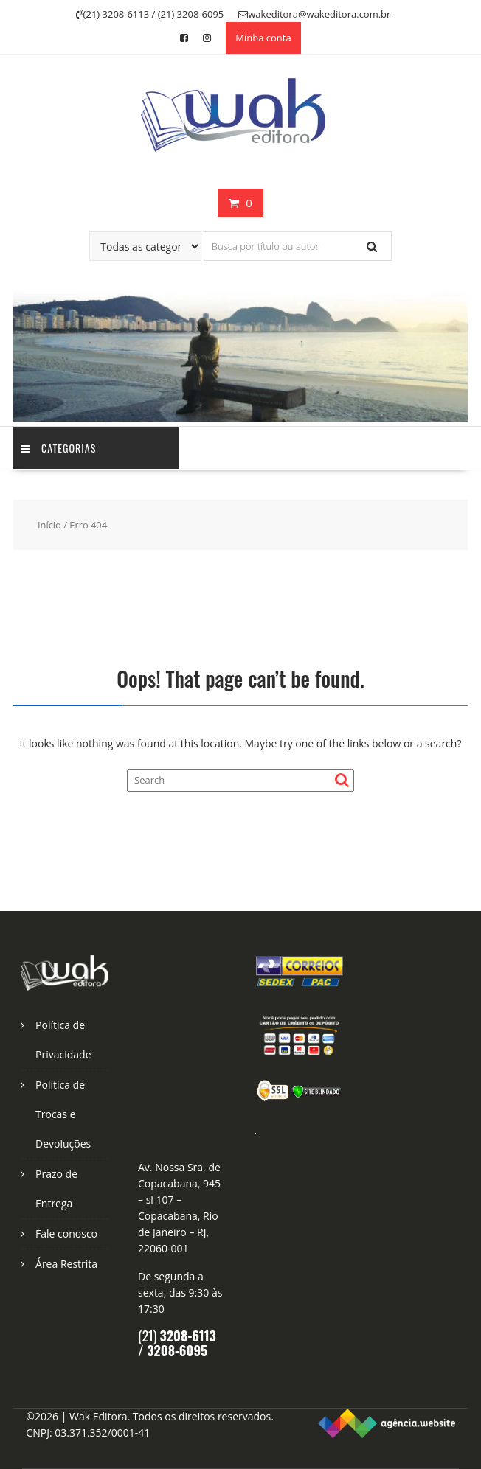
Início (49, 524)
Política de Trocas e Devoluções (63, 1114)
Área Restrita (66, 1264)
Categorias (58, 448)
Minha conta (263, 37)
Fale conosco (66, 1234)
